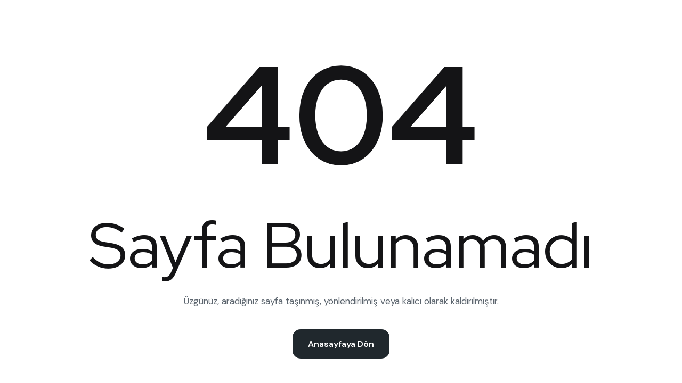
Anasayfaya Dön (341, 343)
